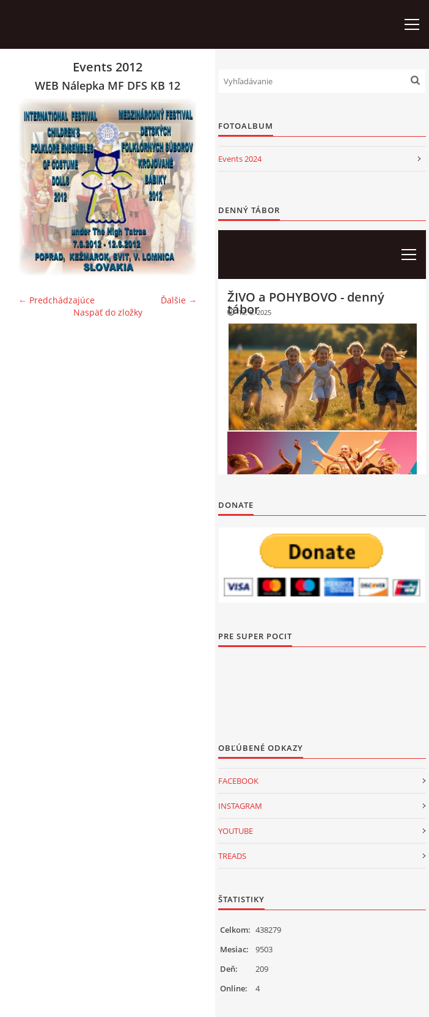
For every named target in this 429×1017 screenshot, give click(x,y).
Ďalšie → (179, 300)
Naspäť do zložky (107, 312)
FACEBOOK (238, 780)
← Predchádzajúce (56, 300)
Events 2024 (240, 158)
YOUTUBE (235, 830)
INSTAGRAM (240, 805)
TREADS (232, 855)
